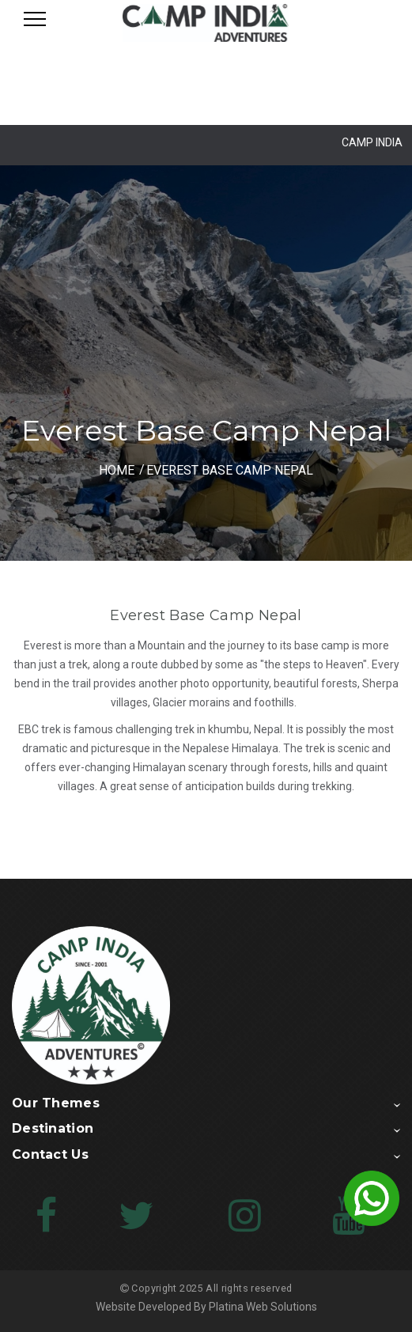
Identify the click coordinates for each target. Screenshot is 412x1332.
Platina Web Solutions (263, 1306)
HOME (116, 470)
